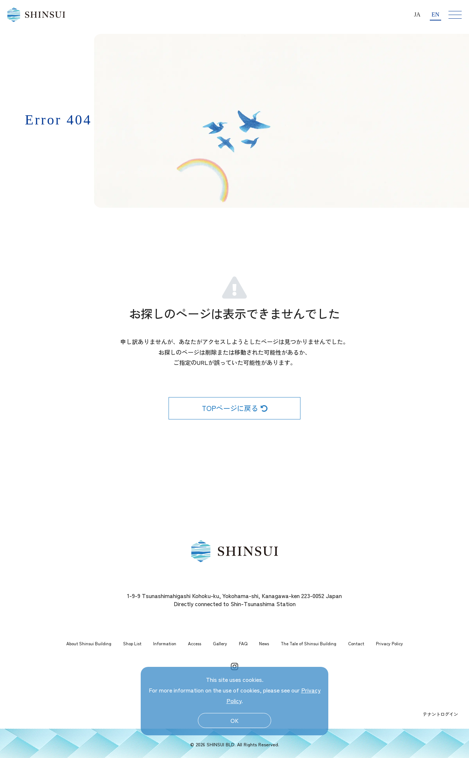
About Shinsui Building (88, 643)
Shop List (132, 643)
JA (417, 14)
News (264, 643)
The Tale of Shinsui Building (308, 643)
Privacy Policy (389, 643)
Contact (356, 643)
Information (164, 643)
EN (435, 14)
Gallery (220, 643)
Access (194, 643)
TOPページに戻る (234, 408)
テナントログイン (440, 714)
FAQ (243, 643)
